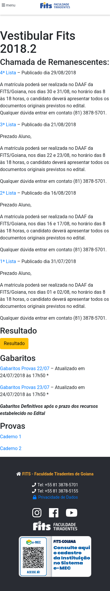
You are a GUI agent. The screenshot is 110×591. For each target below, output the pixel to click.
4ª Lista (8, 72)
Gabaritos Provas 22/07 (25, 368)
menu (8, 5)
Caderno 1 (10, 436)
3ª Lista (8, 124)
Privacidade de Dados (55, 497)
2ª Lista (8, 193)
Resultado (14, 343)
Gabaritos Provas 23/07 (25, 387)
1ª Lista (8, 261)
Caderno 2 (10, 448)
